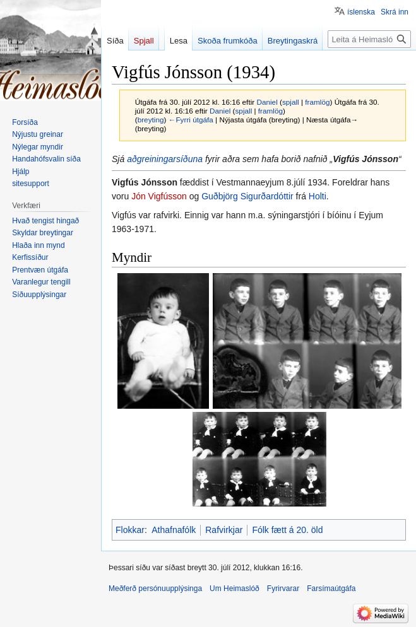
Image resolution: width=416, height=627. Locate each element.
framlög (317, 102)
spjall (290, 102)
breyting (151, 119)
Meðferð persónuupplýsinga (155, 588)
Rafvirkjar (223, 530)
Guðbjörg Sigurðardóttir (247, 196)
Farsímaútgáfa (331, 588)
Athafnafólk (174, 530)
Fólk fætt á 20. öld (287, 530)
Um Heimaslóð (234, 588)
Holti (317, 196)
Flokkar (130, 530)
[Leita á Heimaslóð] (369, 39)
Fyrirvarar (283, 588)
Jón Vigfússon (159, 196)
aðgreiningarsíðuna (165, 159)
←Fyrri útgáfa (191, 119)
